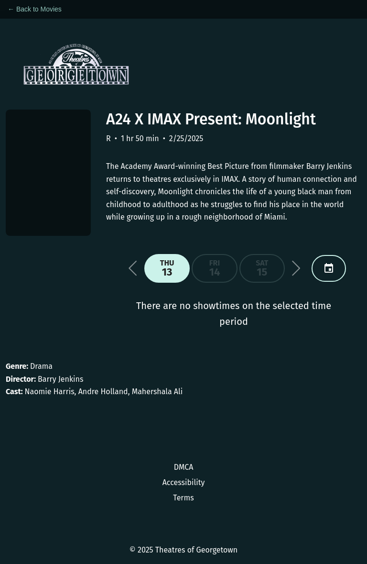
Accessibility (183, 482)
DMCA (184, 467)
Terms (183, 497)
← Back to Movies (35, 9)
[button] (132, 268)
